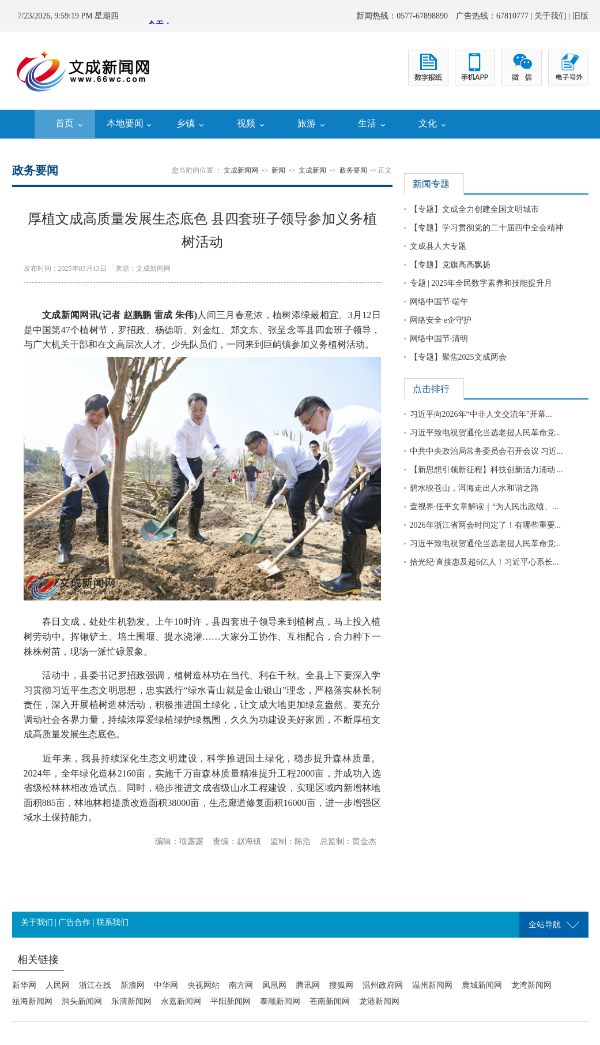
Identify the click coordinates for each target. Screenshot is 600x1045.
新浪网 (132, 985)
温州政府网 (383, 985)
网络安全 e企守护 (441, 320)
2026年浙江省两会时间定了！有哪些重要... (485, 525)
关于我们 (550, 16)
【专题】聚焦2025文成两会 (458, 357)
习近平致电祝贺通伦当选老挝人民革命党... (485, 432)
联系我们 (112, 922)
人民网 (58, 985)
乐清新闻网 (131, 1001)
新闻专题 (431, 184)
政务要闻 (353, 170)
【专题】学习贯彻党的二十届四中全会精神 (486, 227)
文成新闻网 (241, 170)
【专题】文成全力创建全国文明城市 (474, 209)
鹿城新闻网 (482, 985)
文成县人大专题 (438, 246)
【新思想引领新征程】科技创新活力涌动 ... (486, 469)
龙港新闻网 (379, 1001)
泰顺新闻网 (280, 1001)
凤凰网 (274, 985)
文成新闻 (312, 170)
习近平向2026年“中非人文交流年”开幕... (481, 414)
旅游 (306, 123)
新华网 (24, 985)
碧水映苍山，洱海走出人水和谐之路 (474, 488)
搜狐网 (341, 985)
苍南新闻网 (330, 1001)
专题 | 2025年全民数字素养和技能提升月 (481, 283)
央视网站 (203, 985)
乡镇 (185, 123)
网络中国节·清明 (439, 338)
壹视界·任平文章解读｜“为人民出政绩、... (484, 506)
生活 (367, 123)
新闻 (278, 170)
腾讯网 (308, 985)
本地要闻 (125, 123)
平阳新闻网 (230, 1001)
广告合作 (74, 922)
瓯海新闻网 (32, 1001)
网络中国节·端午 (439, 301)
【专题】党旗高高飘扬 (450, 264)
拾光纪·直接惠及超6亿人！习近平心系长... (484, 562)
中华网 (166, 985)
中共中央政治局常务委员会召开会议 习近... (486, 451)
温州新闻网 (432, 985)
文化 (427, 123)
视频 (246, 123)
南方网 (241, 985)
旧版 (580, 16)
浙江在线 (95, 985)
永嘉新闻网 (181, 1001)
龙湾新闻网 (531, 985)
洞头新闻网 (82, 1001)
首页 (64, 123)
